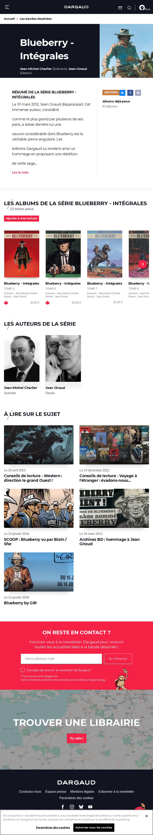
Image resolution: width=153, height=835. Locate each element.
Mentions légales (82, 791)
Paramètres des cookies (76, 798)
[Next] (142, 264)
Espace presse (55, 791)
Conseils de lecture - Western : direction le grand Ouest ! (33, 478)
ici (104, 679)
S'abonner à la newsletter (116, 791)
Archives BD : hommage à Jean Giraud (109, 541)
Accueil (9, 19)
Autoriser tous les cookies (94, 830)
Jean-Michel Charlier (36, 69)
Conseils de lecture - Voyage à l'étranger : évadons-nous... (108, 478)
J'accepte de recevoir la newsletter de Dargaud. (58, 670)
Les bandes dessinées (36, 19)
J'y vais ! (76, 738)
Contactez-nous (30, 791)
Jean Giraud (78, 69)
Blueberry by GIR (20, 603)
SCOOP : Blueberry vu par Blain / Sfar (35, 541)
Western (111, 92)
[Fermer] (146, 818)
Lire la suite (20, 172)
